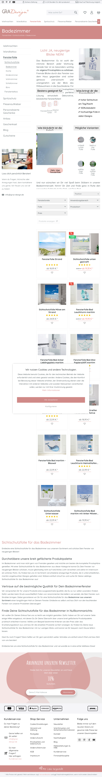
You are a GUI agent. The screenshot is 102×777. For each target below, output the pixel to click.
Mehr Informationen (51, 390)
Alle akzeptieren (51, 400)
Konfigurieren (51, 406)
